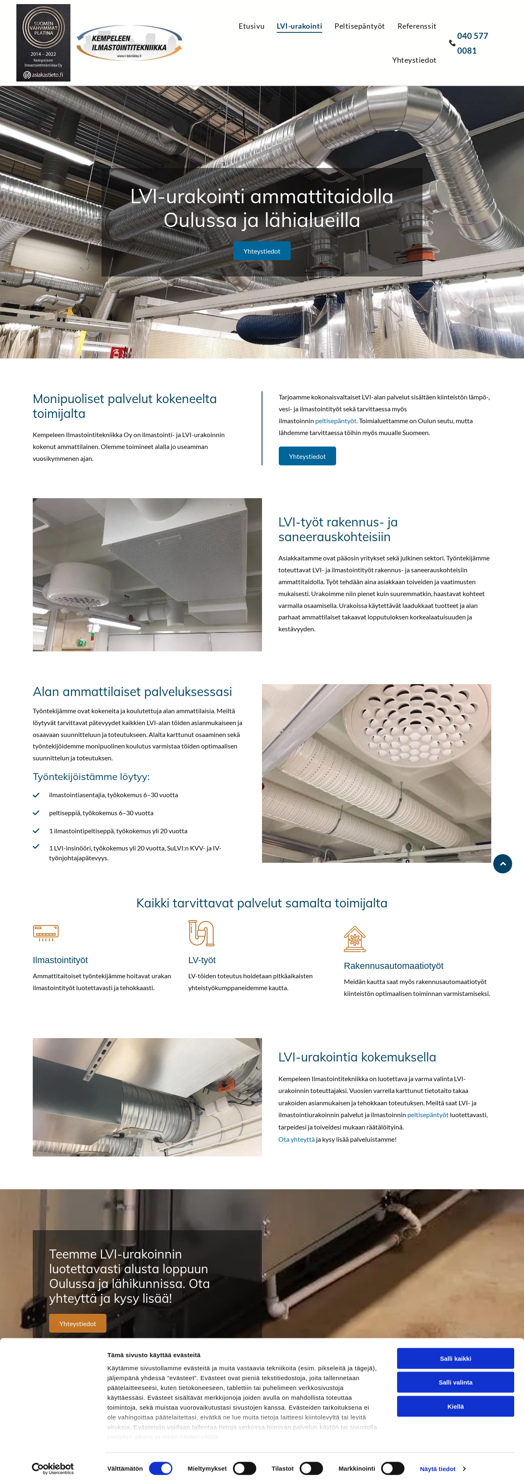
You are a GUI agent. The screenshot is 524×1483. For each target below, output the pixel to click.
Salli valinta (456, 1380)
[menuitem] (258, 26)
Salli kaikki (456, 1356)
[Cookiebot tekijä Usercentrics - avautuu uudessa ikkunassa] (53, 1467)
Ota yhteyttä (296, 1139)
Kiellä (455, 1404)
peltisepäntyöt (336, 420)
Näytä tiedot (438, 1466)
